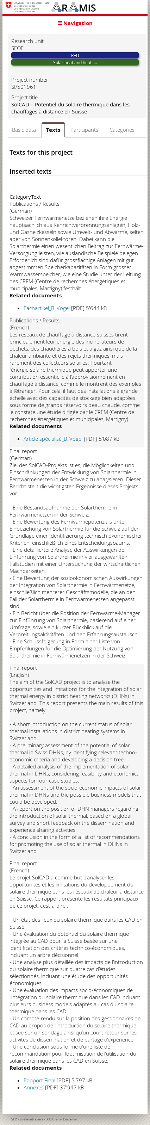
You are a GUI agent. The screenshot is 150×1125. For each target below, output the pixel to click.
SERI (14, 1119)
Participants (84, 129)
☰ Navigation (75, 23)
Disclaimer (70, 1119)
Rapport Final (39, 1080)
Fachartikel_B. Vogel (47, 307)
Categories (122, 129)
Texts (53, 130)
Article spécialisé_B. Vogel (53, 438)
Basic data (24, 129)
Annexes (34, 1087)
